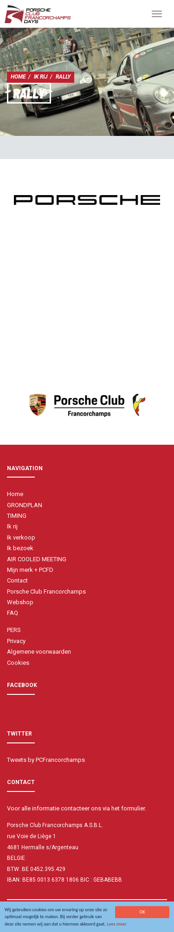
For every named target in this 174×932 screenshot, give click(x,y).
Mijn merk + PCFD (30, 569)
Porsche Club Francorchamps (46, 591)
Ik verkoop (21, 537)
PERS (14, 629)
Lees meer (117, 924)
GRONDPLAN (24, 505)
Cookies (18, 662)
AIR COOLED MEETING (36, 559)
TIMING (16, 515)
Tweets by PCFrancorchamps (46, 759)
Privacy (16, 641)
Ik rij (41, 77)
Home (18, 77)
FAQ (12, 612)
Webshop (20, 602)
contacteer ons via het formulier (103, 808)
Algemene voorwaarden (39, 651)
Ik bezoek (20, 548)
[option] (87, 200)
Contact (17, 580)
